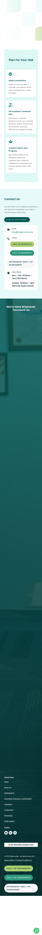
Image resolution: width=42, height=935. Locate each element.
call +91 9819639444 (22, 244)
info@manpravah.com (22, 232)
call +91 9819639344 (22, 253)
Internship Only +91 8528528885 (21, 263)
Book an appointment (17, 219)
